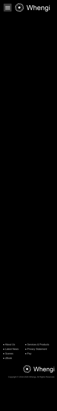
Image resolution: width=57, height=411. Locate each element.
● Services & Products (37, 344)
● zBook (7, 358)
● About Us (9, 344)
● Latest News (11, 349)
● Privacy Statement (36, 349)
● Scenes (8, 353)
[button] (8, 8)
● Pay (28, 353)
